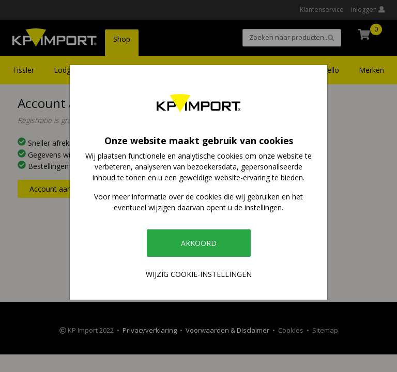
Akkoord (199, 243)
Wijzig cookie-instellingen (199, 274)
